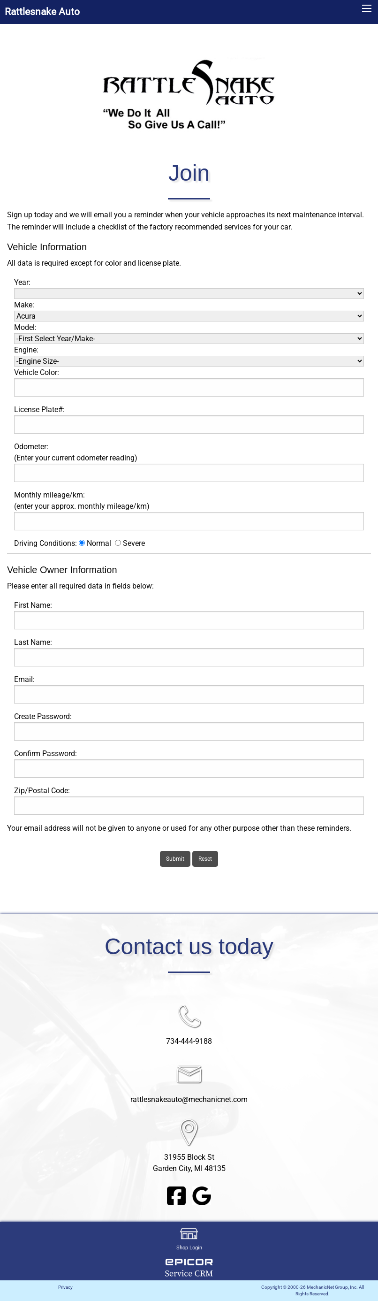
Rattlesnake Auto (42, 11)
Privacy (65, 1287)
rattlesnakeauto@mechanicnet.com (189, 1099)
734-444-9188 (189, 1041)
